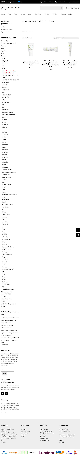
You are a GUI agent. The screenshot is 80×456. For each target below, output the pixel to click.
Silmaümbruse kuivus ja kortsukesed (10, 338)
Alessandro (4, 84)
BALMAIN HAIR (5, 109)
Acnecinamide (5, 82)
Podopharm (5, 242)
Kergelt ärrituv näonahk (6, 323)
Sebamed (4, 262)
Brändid (4, 14)
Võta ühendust (44, 429)
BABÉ (3, 104)
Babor (3, 107)
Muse (3, 227)
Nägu (11, 14)
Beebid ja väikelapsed (6, 299)
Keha (17, 14)
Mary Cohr (4, 217)
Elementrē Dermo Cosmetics (9, 172)
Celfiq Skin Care (5, 61)
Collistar (4, 139)
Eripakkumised (4, 32)
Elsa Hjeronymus (6, 174)
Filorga (3, 189)
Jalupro (4, 212)
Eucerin (3, 182)
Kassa (22, 436)
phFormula (4, 237)
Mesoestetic (5, 222)
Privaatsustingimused (46, 431)
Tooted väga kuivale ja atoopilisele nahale (9, 341)
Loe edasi (3, 413)
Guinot (3, 197)
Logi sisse (23, 429)
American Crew (5, 89)
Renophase (4, 257)
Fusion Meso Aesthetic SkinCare (9, 194)
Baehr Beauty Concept (7, 112)
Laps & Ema (38, 14)
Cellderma (4, 127)
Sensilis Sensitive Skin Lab (8, 269)
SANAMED (4, 179)
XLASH (3, 264)
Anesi (3, 92)
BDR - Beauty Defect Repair (8, 114)
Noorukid (3, 296)
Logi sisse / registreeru (73, 2)
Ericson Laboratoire (6, 177)
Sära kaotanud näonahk (7, 325)
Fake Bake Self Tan (6, 184)
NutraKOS (4, 234)
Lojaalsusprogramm (60, 2)
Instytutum (4, 63)
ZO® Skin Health (6, 284)
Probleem (56, 14)
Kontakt (51, 2)
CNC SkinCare (5, 134)
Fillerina (4, 192)
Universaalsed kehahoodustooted (11, 79)
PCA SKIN (4, 164)
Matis (3, 219)
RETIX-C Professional (7, 254)
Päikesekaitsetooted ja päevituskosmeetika (6, 293)
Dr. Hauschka (5, 162)
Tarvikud (3, 306)
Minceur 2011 (5, 224)
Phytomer (4, 244)
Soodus (70, 14)
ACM (3, 66)
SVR (3, 272)
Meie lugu (42, 436)
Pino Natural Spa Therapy (8, 247)
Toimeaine (47, 14)
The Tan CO (4, 282)
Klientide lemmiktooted (6, 29)
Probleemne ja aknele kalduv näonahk (10, 318)
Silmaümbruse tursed (6, 335)
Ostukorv (23, 435)
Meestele (3, 301)
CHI (3, 129)
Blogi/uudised (44, 438)
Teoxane (4, 277)
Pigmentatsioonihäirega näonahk (9, 333)
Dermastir (4, 154)
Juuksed (23, 14)
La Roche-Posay (6, 214)
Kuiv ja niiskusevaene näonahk (8, 320)
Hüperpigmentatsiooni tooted (8, 43)
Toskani (4, 279)
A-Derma (4, 68)
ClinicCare (4, 132)
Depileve (4, 147)
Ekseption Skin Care (6, 169)
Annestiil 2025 (4, 41)
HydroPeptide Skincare (7, 204)
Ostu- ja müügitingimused (47, 433)
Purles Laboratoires (6, 249)
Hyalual (4, 202)
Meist (45, 2)
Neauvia (4, 232)
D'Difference (5, 144)
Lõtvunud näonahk (5, 328)
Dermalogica (5, 152)
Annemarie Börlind (6, 94)
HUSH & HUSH (5, 199)
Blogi (41, 2)
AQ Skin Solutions (6, 102)
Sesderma (4, 267)
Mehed (30, 14)
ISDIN (3, 209)
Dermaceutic (5, 149)
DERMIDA (4, 159)
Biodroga (4, 122)
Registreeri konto (25, 431)
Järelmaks (43, 435)
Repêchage (4, 252)
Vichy (3, 287)
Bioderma (4, 119)
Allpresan (4, 87)
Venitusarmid (4, 344)
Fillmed (3, 187)
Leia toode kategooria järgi (7, 289)
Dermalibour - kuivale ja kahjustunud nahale (9, 72)
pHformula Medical (6, 239)
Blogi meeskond (44, 440)
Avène (3, 99)
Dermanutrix (5, 157)
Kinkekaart (63, 14)
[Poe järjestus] (66, 38)
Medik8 (3, 229)
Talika (3, 274)
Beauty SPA (5, 117)
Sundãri (4, 137)
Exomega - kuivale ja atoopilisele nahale (10, 76)
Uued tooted (4, 27)
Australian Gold (5, 97)
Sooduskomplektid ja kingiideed (8, 304)
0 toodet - (74, 8)
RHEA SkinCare (5, 259)
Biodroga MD (5, 124)
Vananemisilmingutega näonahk (9, 330)
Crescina (4, 142)
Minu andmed (24, 433)
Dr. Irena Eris (5, 167)
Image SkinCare (5, 207)
